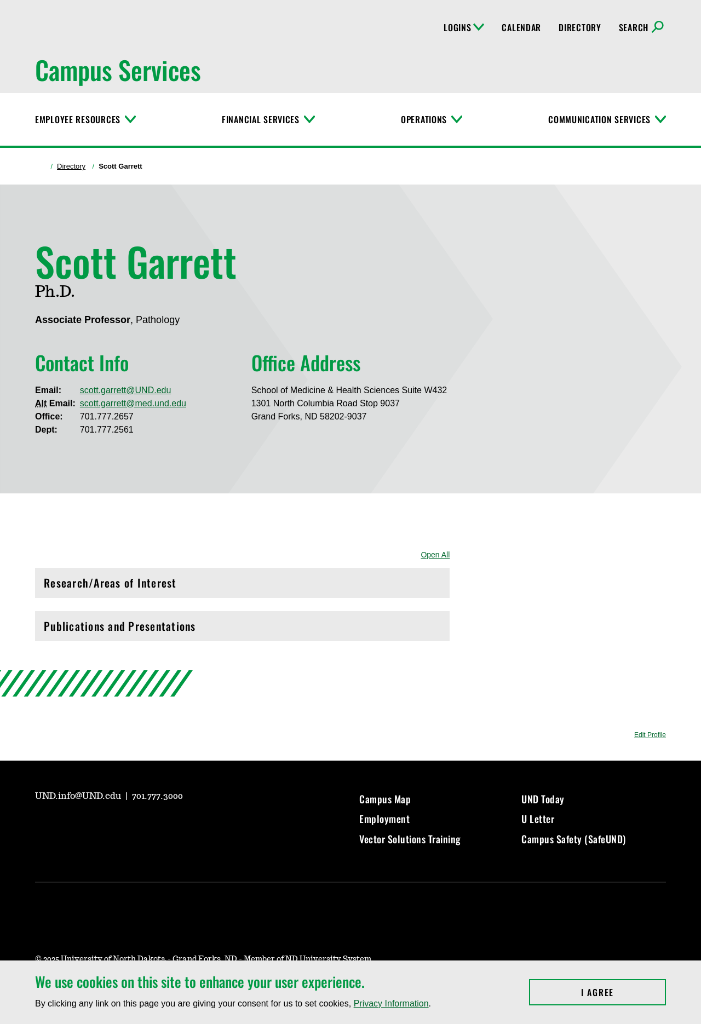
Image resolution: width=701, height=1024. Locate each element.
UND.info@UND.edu (79, 796)
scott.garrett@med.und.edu (133, 403)
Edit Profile (650, 735)
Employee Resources (77, 119)
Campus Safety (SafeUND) (573, 839)
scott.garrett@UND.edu (125, 390)
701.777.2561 (107, 429)
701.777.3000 (157, 796)
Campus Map (385, 799)
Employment (384, 819)
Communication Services (599, 119)
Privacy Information (391, 1003)
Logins (464, 27)
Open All (435, 554)
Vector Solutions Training (410, 839)
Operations (424, 119)
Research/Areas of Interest (242, 585)
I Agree (623, 992)
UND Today (543, 799)
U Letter (537, 819)
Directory (580, 27)
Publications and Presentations (242, 629)
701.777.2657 (107, 416)
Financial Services (261, 119)
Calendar (521, 27)
